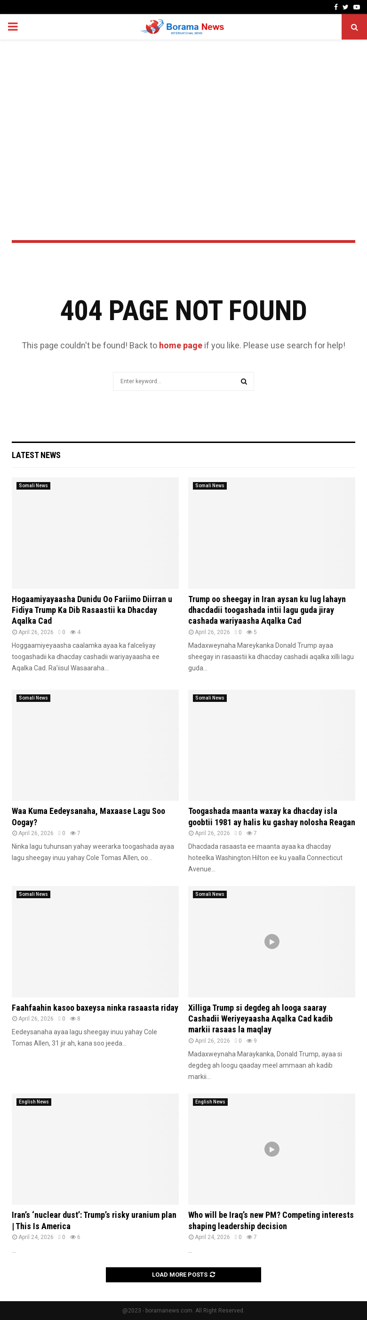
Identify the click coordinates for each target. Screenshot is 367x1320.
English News (34, 1101)
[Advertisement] (183, 115)
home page (180, 345)
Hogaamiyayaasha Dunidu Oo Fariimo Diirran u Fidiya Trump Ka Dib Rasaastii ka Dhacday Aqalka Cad (92, 610)
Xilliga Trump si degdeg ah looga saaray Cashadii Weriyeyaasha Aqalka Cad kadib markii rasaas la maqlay (260, 1019)
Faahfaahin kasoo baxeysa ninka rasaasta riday (95, 1008)
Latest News (36, 455)
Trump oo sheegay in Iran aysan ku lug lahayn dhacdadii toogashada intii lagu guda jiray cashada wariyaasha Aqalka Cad (267, 610)
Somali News (33, 485)
